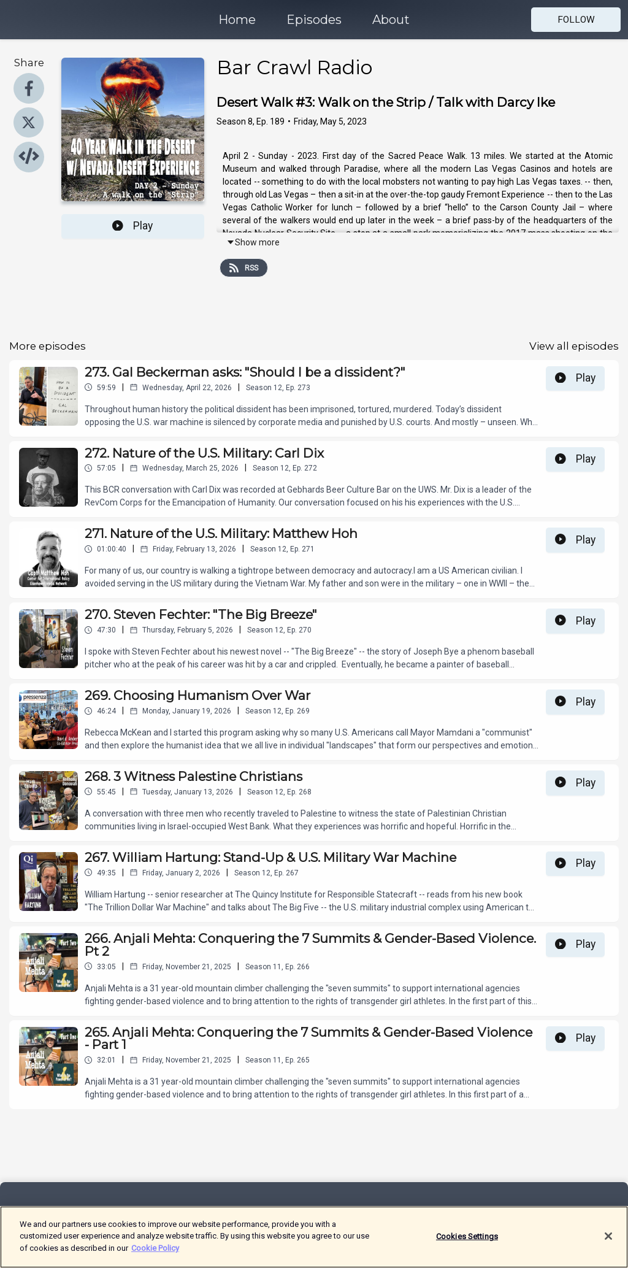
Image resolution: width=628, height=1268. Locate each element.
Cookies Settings (467, 1243)
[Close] (608, 1242)
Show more (253, 242)
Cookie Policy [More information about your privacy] (155, 1254)
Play (132, 226)
